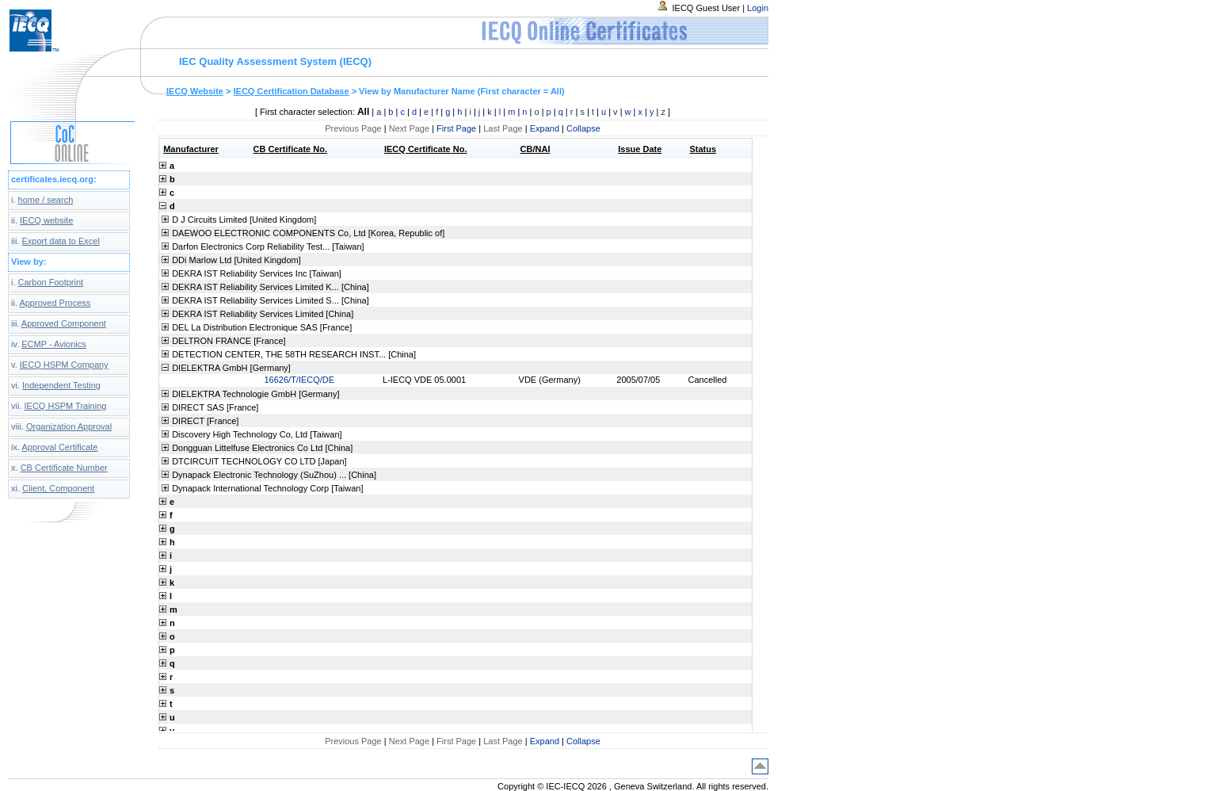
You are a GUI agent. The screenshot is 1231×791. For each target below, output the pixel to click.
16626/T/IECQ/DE (300, 379)
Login (757, 8)
